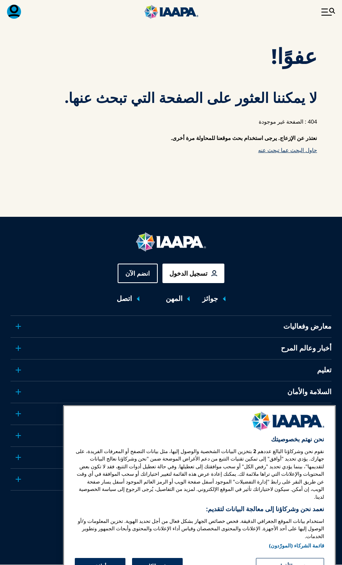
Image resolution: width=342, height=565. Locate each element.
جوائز (210, 299)
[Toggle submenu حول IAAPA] (18, 457)
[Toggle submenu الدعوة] (18, 414)
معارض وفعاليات (307, 326)
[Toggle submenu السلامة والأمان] (18, 392)
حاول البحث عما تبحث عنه (287, 150)
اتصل (124, 299)
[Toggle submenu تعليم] (18, 370)
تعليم (324, 370)
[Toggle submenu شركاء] (18, 479)
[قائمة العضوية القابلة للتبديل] (14, 12)
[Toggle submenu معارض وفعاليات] (18, 326)
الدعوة (321, 413)
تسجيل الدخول (188, 273)
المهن (174, 299)
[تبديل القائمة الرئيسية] (328, 12)
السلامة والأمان (309, 392)
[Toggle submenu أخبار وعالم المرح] (18, 348)
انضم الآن (137, 273)
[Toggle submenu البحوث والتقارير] (18, 436)
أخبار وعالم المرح (306, 348)
